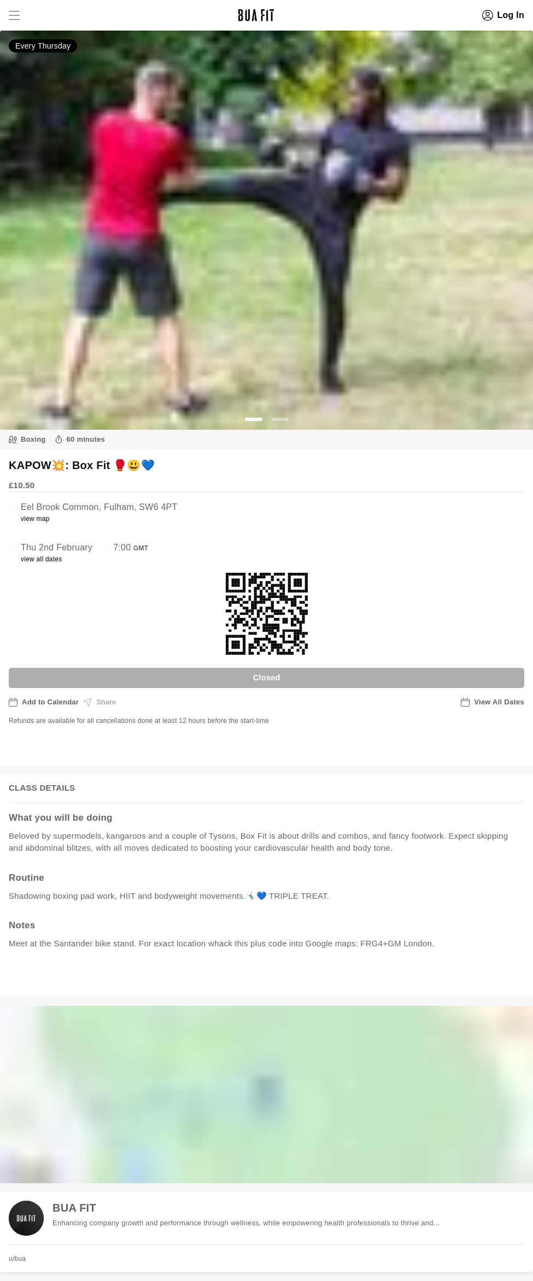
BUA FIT (74, 1208)
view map (35, 519)
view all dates (41, 559)
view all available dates (230, 977)
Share (99, 702)
